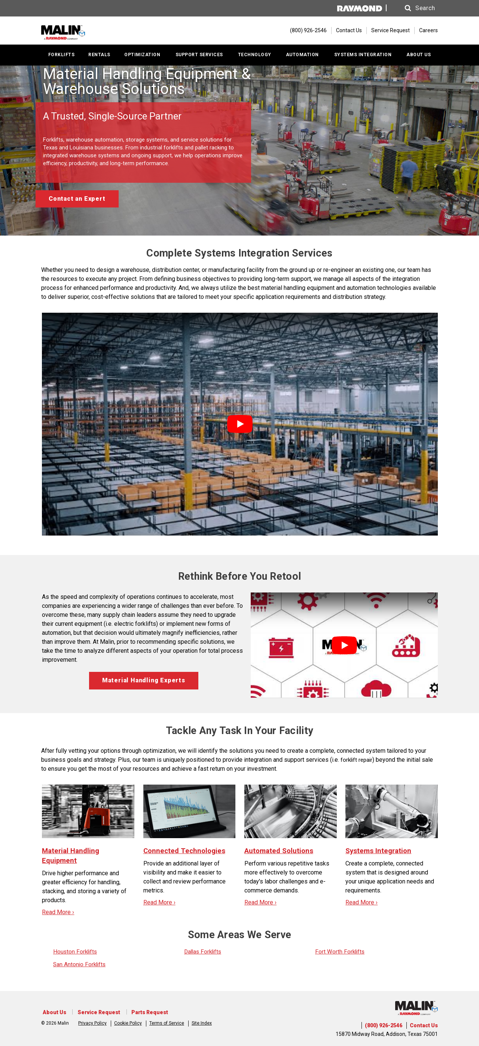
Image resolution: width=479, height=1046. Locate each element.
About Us (53, 1012)
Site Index (202, 1022)
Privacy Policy (92, 1022)
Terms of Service (166, 1022)
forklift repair (358, 761)
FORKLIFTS (61, 56)
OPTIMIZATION (142, 56)
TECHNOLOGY (254, 56)
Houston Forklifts (76, 952)
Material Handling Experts (143, 682)
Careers (428, 31)
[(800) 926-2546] (305, 31)
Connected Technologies (186, 852)
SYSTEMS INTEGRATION (363, 56)
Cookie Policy (128, 1022)
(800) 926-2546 (383, 1025)
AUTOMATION (302, 56)
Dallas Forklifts (204, 952)
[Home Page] (85, 31)
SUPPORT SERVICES (199, 56)
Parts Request (143, 1012)
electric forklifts (135, 625)
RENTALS (99, 56)
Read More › (58, 913)
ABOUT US (418, 56)
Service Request (390, 31)
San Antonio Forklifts (80, 965)
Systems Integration (380, 852)
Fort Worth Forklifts (340, 952)
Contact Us (349, 31)
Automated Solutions (280, 852)
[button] (415, 8)
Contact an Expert (77, 200)
